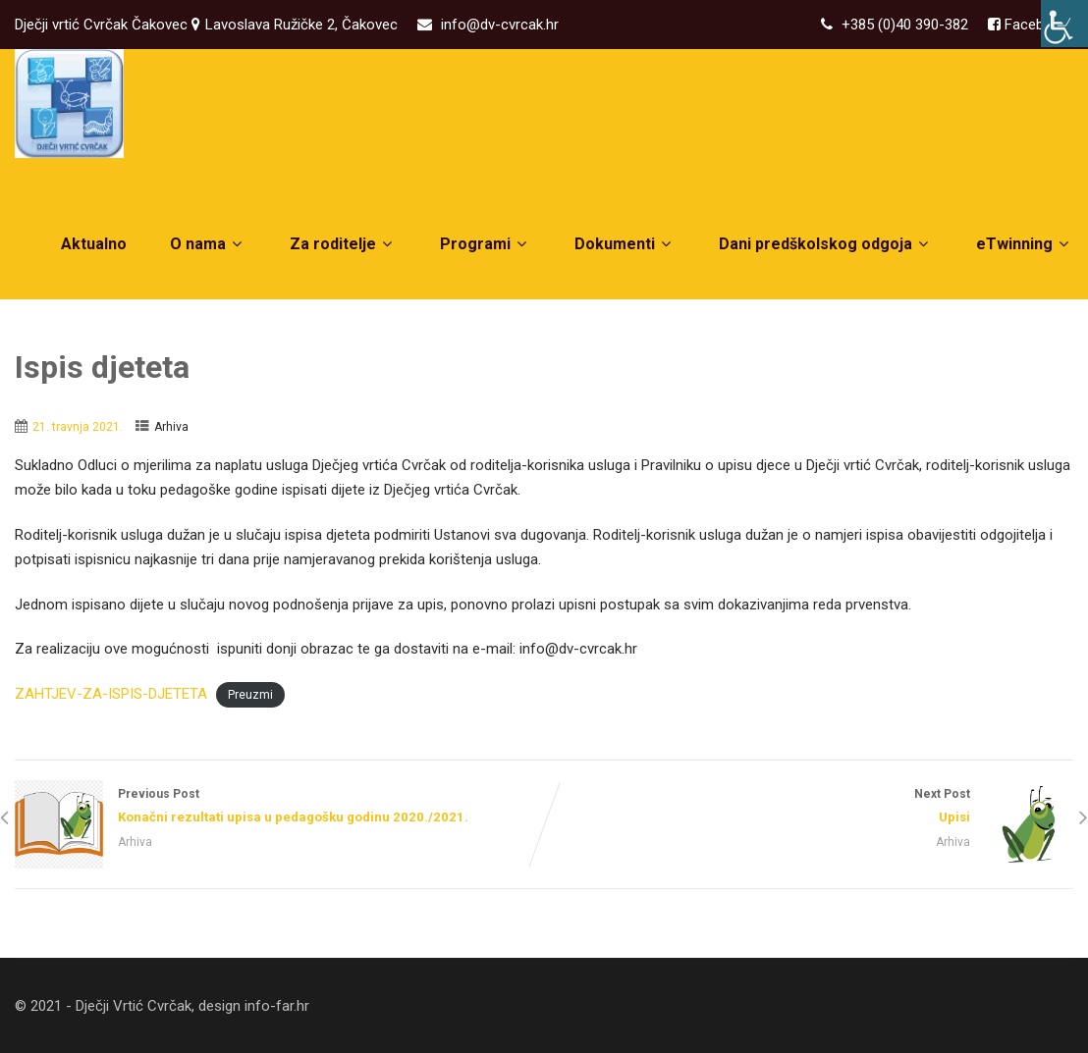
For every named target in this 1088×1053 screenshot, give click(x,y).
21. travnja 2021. (77, 427)
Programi (485, 244)
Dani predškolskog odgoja (826, 244)
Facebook (1034, 24)
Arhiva (171, 427)
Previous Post (279, 807)
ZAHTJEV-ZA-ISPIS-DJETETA (111, 694)
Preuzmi (250, 695)
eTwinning (1024, 244)
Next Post (808, 807)
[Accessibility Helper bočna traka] (1064, 23)
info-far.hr (277, 1006)
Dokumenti (625, 244)
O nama (208, 244)
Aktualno (94, 244)
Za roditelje (343, 244)
